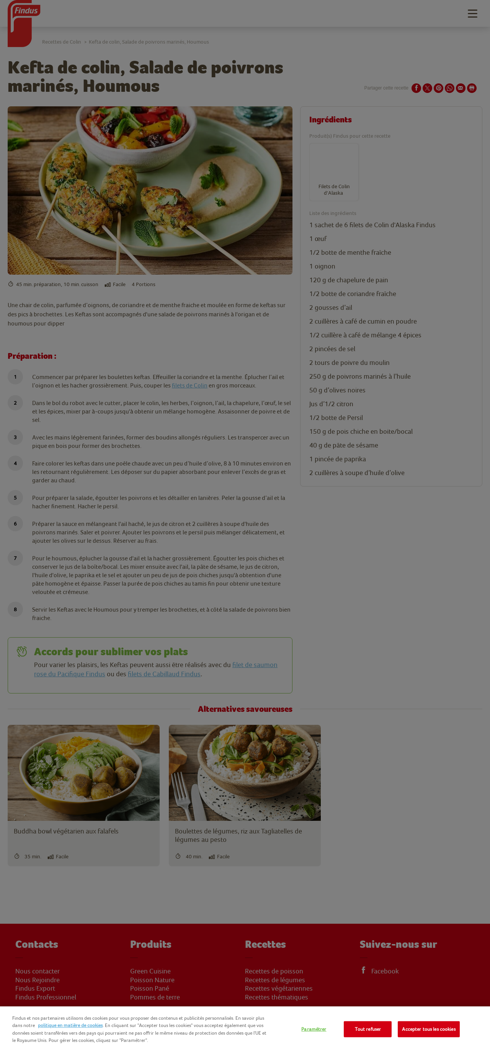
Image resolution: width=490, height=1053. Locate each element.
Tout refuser (368, 1029)
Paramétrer (313, 1029)
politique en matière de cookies (70, 1025)
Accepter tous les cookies (428, 1029)
